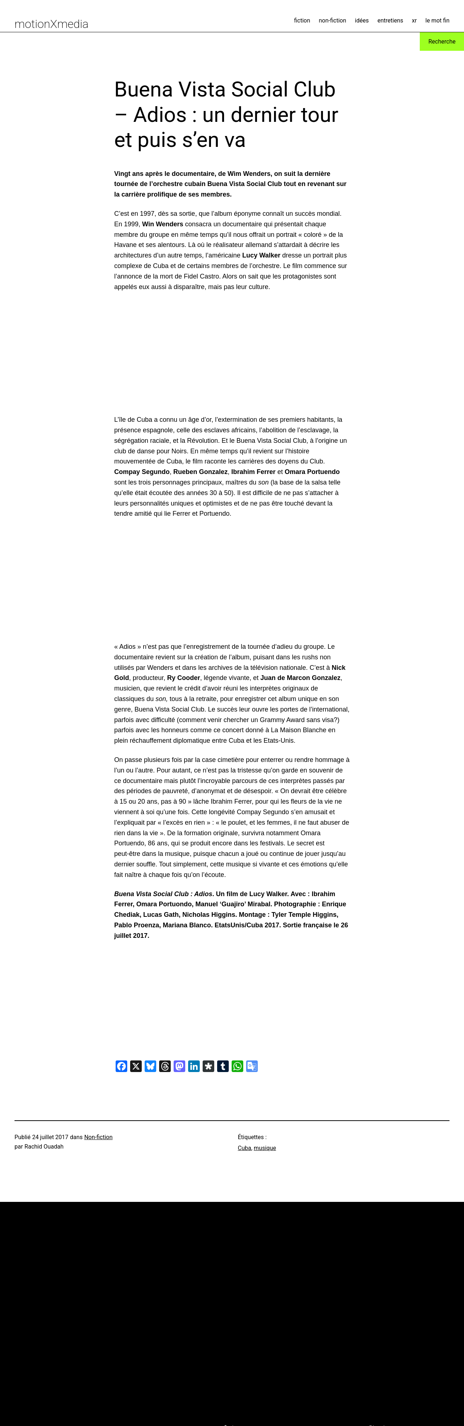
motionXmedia (51, 24)
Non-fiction (98, 1137)
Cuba (244, 1148)
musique (265, 1148)
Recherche (442, 41)
